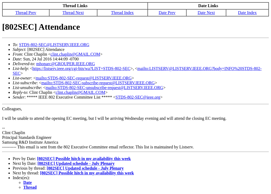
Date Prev (167, 12)
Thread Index (122, 12)
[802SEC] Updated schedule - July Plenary (76, 163)
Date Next (206, 12)
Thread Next (73, 12)
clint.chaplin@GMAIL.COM (75, 54)
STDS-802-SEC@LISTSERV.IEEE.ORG (54, 44)
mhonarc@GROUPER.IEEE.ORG (65, 63)
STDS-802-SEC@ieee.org (138, 97)
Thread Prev (25, 12)
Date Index (247, 12)
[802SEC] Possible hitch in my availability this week (84, 158)
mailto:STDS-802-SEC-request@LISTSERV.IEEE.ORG (84, 78)
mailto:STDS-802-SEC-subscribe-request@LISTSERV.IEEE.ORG (98, 83)
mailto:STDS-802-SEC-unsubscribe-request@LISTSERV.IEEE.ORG (104, 87)
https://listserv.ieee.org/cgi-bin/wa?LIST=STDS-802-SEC (81, 68)
